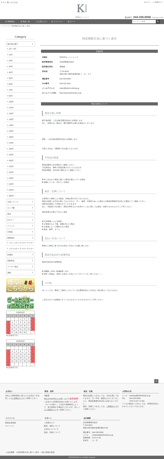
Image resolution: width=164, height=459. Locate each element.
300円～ (12, 196)
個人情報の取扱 (48, 452)
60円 (11, 84)
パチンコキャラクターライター (21, 243)
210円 (11, 166)
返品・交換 (88, 391)
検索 (158, 21)
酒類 (9, 273)
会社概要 (87, 418)
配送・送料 (49, 391)
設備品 (10, 255)
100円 (11, 102)
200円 (11, 161)
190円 (11, 155)
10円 (11, 55)
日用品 (10, 232)
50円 (11, 78)
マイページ (57, 21)
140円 (11, 125)
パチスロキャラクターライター (21, 249)
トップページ (5, 26)
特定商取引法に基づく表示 (28, 452)
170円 (11, 143)
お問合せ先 (126, 391)
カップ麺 (10, 208)
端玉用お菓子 (12, 44)
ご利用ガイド (158, 2)
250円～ (12, 190)
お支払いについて (51, 429)
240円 (11, 184)
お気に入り (41, 21)
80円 (11, 96)
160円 (11, 137)
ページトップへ (156, 381)
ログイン (148, 2)
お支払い (9, 391)
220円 (11, 172)
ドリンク (10, 226)
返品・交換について (52, 432)
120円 (11, 113)
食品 (9, 214)
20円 (11, 61)
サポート (48, 418)
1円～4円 (12, 49)
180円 (11, 149)
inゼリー (10, 220)
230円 (11, 178)
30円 (11, 66)
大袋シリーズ (12, 202)
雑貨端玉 (10, 238)
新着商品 (10, 21)
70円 (11, 90)
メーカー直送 (12, 267)
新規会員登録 (10, 423)
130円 (11, 119)
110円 (11, 108)
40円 (11, 72)
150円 (11, 131)
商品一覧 (25, 21)
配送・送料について (52, 426)
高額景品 (10, 261)
